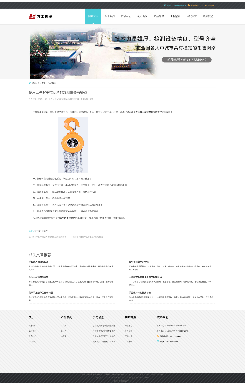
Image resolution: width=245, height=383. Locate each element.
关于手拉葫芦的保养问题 (41, 293)
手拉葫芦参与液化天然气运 (104, 326)
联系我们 (208, 16)
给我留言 (192, 16)
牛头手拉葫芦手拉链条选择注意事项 (51, 237)
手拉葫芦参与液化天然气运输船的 (145, 277)
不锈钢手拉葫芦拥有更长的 (104, 331)
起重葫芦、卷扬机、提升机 (104, 341)
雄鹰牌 (63, 336)
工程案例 (175, 16)
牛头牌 (63, 326)
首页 (43, 83)
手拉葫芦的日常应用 (38, 262)
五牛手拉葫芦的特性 (139, 262)
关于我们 (110, 16)
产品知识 (159, 16)
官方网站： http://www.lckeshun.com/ (172, 326)
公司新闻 (143, 16)
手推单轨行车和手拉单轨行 (104, 336)
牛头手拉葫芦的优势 (38, 277)
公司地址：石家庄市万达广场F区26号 (172, 331)
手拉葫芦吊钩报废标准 (140, 293)
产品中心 (126, 16)
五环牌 (63, 331)
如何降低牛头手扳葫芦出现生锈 (90, 237)
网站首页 (93, 16)
